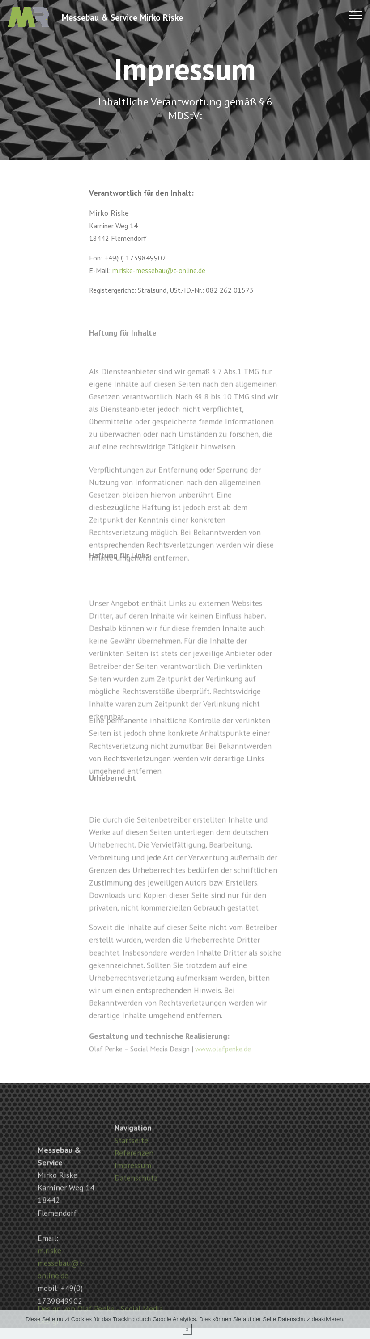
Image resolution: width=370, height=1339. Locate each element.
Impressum (133, 1180)
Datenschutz (136, 1193)
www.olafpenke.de (223, 1053)
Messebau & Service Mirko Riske (122, 17)
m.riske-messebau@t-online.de (158, 270)
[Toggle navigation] (356, 15)
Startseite (131, 1155)
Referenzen (134, 1168)
